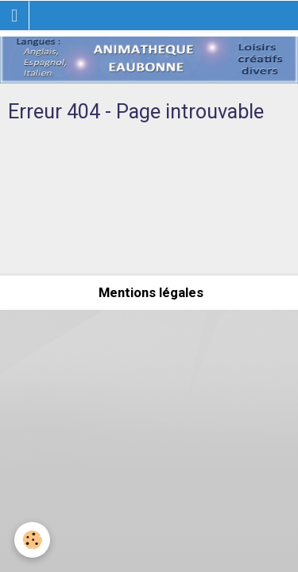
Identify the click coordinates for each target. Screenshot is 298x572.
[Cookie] (32, 540)
